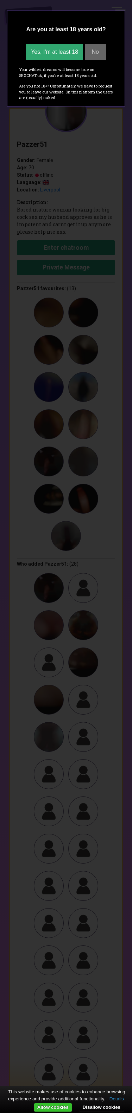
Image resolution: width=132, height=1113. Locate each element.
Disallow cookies (101, 1107)
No (95, 52)
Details (116, 1098)
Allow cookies (53, 1107)
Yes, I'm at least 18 (54, 52)
